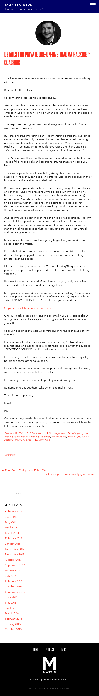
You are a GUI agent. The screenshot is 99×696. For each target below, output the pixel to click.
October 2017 (13, 559)
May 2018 (10, 522)
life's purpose (59, 436)
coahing (8, 436)
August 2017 (12, 570)
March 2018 (12, 532)
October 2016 (13, 586)
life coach (45, 436)
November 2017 (14, 554)
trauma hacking (23, 439)
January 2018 (13, 543)
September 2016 (15, 591)
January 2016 (13, 624)
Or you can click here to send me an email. (30, 308)
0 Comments (36, 433)
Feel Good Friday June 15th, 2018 (24, 470)
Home (35, 650)
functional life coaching (26, 436)
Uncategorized (57, 433)
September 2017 (15, 565)
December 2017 (14, 549)
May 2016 (10, 602)
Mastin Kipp (74, 436)
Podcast (50, 650)
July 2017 (10, 575)
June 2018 (11, 516)
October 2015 (13, 629)
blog (63, 650)
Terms (30, 688)
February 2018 (13, 538)
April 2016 (11, 608)
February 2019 (13, 511)
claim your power (80, 433)
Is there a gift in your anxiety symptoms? (71, 474)
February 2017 (13, 581)
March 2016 (12, 613)
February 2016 (13, 618)
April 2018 (11, 527)
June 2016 (11, 597)
